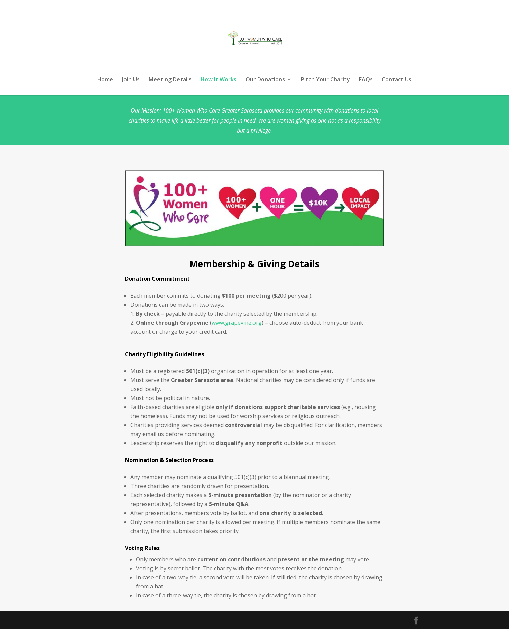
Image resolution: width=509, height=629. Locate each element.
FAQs (366, 80)
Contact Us (396, 80)
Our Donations (265, 80)
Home (105, 80)
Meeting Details (170, 80)
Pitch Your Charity (325, 80)
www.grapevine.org (237, 322)
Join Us (131, 80)
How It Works (219, 80)
